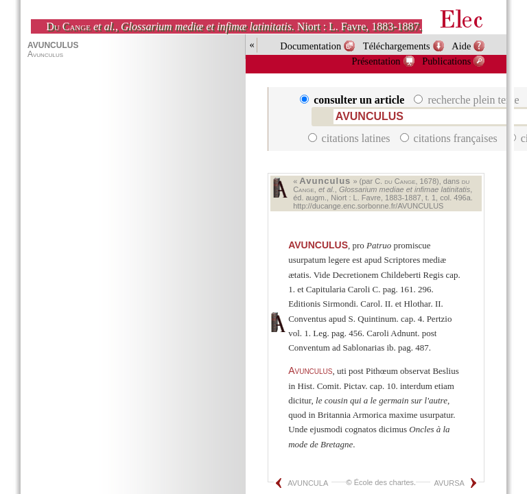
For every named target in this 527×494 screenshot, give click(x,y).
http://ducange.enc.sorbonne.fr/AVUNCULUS (368, 206)
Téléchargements (396, 45)
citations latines (350, 138)
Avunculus (310, 370)
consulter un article (353, 100)
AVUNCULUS (318, 244)
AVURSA (449, 483)
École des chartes (384, 482)
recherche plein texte (468, 100)
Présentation (375, 61)
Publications (446, 61)
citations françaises (450, 138)
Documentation (310, 45)
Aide (461, 45)
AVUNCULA (308, 483)
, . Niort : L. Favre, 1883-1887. (233, 26)
